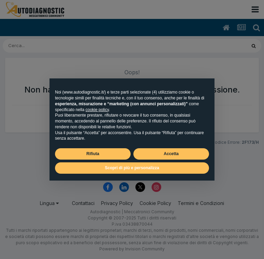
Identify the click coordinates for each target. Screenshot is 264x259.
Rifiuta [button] (92, 153)
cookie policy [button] (97, 109)
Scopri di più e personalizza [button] (132, 167)
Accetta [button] (171, 153)
